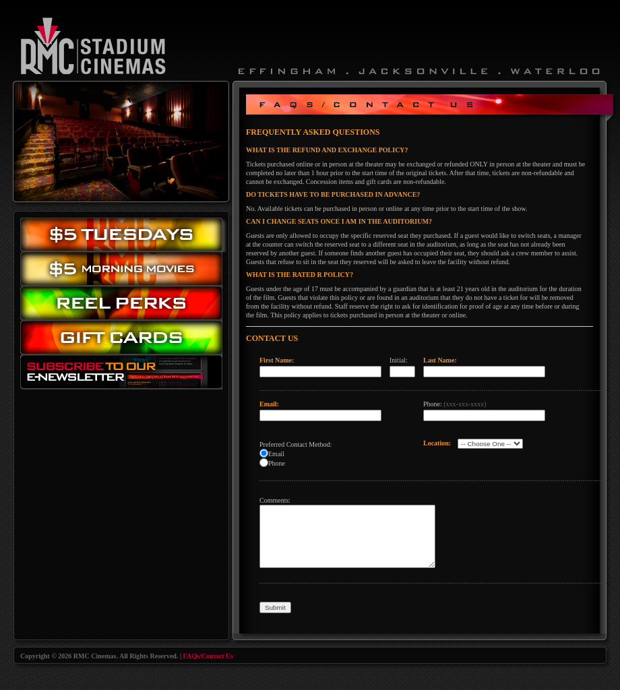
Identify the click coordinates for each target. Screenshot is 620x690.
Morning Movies (124, 269)
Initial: (399, 360)
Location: (437, 443)
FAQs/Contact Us (208, 656)
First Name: (276, 360)
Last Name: (440, 360)
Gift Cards (124, 340)
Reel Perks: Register (124, 303)
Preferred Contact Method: (295, 444)
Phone (276, 463)
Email (276, 454)
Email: (269, 404)
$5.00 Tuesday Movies (124, 235)
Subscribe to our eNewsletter (124, 375)
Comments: (274, 500)
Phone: (455, 404)
